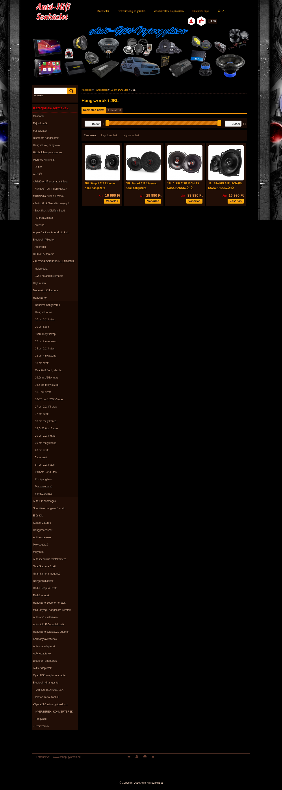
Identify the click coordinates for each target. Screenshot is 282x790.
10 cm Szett (42, 326)
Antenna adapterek (44, 646)
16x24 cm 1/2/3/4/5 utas (49, 399)
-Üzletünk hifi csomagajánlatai (50, 181)
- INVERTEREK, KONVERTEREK (53, 711)
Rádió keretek (41, 595)
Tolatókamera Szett (44, 566)
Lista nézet (114, 110)
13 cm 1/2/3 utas (45, 348)
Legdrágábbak (130, 135)
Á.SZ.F (222, 11)
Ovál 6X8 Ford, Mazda (48, 370)
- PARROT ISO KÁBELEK (48, 689)
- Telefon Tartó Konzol (46, 697)
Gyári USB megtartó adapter (49, 675)
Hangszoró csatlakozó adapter (51, 631)
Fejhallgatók (40, 123)
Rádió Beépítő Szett (45, 588)
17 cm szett (41, 413)
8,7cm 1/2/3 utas (45, 464)
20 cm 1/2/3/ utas (45, 435)
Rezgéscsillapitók (43, 580)
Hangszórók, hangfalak (46, 145)
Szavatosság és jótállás (131, 11)
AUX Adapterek (42, 653)
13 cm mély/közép (45, 355)
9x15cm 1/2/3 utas (46, 472)
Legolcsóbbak (109, 135)
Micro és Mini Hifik (43, 159)
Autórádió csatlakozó (45, 617)
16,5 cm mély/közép (47, 384)
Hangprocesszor (42, 530)
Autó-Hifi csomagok (44, 501)
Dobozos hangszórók (47, 305)
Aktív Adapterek (42, 668)
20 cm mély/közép (45, 443)
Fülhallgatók (40, 130)
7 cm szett (41, 457)
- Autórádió (39, 246)
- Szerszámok (41, 726)
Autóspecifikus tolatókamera (49, 559)
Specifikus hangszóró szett (49, 508)
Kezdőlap (87, 89)
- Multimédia (40, 268)
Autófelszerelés (42, 537)
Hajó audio (39, 283)
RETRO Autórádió (43, 254)
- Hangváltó (39, 718)
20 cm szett (41, 450)
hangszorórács (43, 493)
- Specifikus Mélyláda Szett (49, 210)
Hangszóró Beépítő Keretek (49, 602)
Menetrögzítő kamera (45, 290)
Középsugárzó (43, 479)
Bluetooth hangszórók (46, 138)
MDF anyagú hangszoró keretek (52, 610)
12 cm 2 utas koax (45, 341)
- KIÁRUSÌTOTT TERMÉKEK (50, 188)
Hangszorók (40, 297)
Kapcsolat (103, 11)
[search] (70, 91)
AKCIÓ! (37, 174)
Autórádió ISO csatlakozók (48, 624)
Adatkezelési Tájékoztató (168, 11)
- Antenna (38, 225)
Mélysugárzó (40, 544)
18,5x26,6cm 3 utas (46, 428)
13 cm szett (41, 363)
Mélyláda (38, 551)
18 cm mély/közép (45, 421)
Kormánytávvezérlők (45, 639)
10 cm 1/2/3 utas (45, 319)
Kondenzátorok (42, 522)
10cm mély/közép (45, 334)
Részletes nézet (93, 110)
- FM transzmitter (43, 217)
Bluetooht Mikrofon (44, 239)
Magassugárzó (43, 486)
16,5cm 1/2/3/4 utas (46, 377)
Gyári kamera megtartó (46, 573)
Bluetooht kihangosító (45, 682)
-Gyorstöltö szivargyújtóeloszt (50, 704)
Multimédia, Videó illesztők (48, 196)
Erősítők (38, 515)
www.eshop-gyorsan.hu (67, 757)
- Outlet (37, 167)
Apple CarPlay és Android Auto (51, 232)
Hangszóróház (43, 312)
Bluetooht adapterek (45, 660)
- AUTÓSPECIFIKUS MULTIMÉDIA (53, 261)
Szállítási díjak (200, 11)
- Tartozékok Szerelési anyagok (51, 203)
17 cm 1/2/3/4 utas (46, 406)
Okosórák (38, 116)
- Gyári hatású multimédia (48, 275)
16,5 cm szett (43, 392)
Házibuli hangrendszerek (47, 152)
